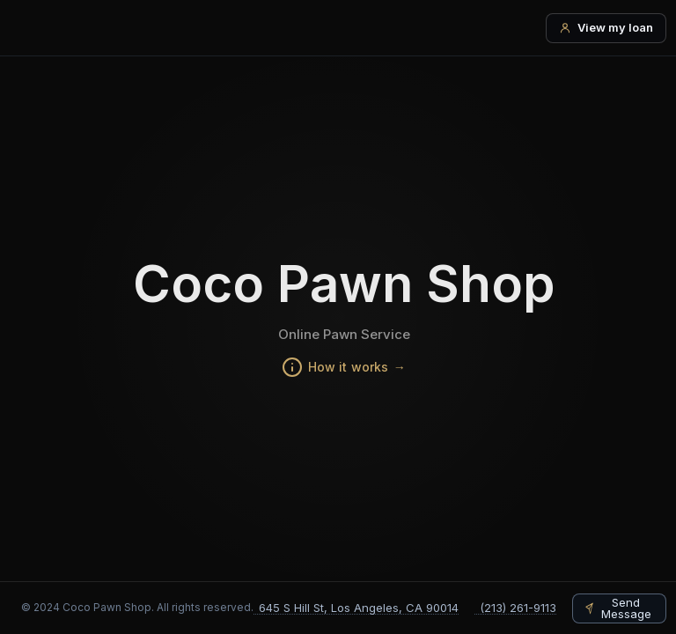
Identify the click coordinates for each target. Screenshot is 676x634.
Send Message (626, 608)
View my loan (615, 27)
